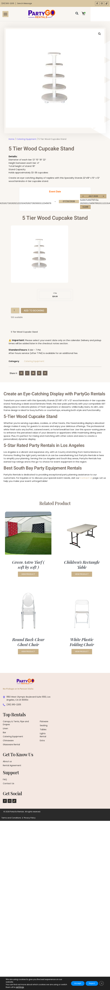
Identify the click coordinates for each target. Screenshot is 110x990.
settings (26, 987)
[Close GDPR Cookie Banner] (101, 983)
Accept (73, 983)
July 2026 (93, 196)
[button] (7, 14)
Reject (90, 983)
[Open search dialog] (93, 14)
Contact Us (86, 478)
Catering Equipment (26, 139)
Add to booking (34, 310)
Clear (85, 207)
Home (11, 139)
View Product (28, 575)
